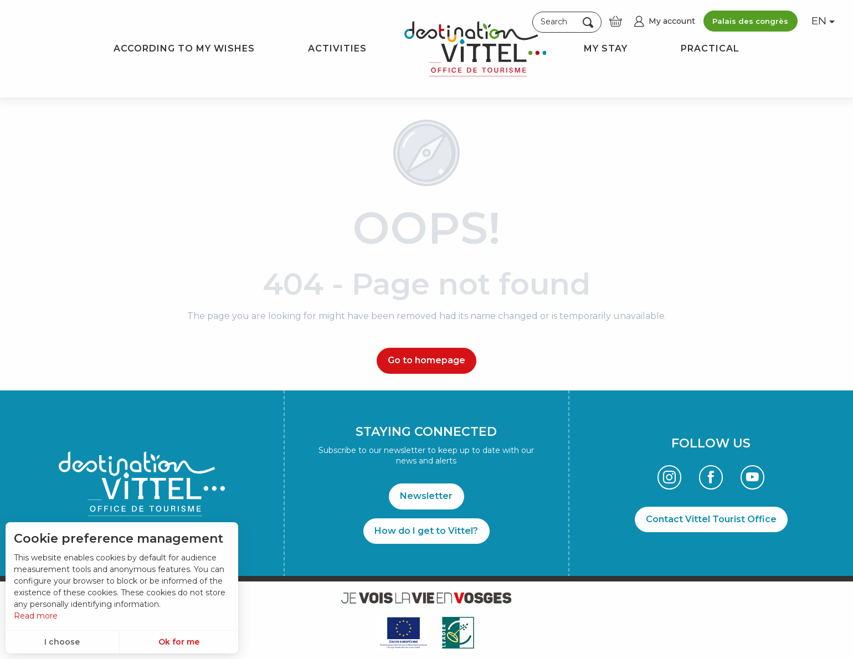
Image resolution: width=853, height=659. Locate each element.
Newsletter (426, 496)
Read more (36, 616)
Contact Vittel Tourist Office (711, 519)
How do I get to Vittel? (426, 531)
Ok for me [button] (178, 642)
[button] (567, 21)
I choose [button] (62, 642)
